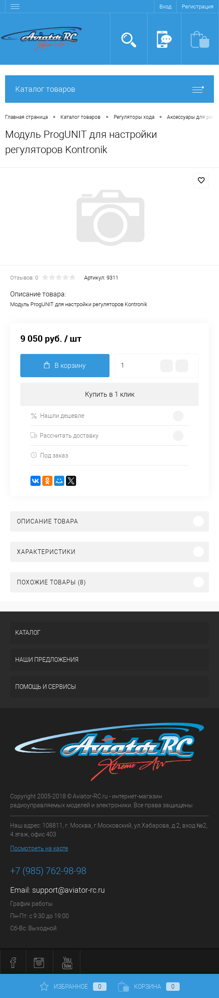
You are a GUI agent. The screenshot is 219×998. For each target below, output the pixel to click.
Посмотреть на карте (39, 848)
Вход (165, 6)
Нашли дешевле (57, 415)
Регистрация (198, 6)
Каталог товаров (109, 89)
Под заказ (49, 455)
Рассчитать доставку (64, 435)
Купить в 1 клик (109, 394)
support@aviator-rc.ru (68, 890)
